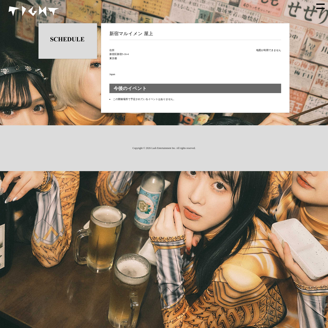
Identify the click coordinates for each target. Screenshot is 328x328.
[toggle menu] (320, 6)
